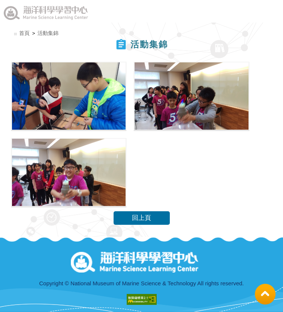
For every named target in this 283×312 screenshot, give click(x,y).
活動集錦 (47, 33)
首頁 (24, 33)
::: (15, 34)
